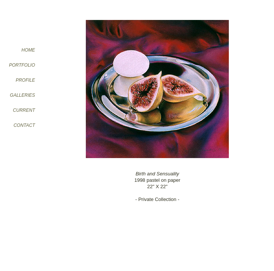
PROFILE (25, 80)
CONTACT (24, 125)
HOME (28, 50)
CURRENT (24, 110)
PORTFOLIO (22, 65)
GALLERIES (22, 95)
